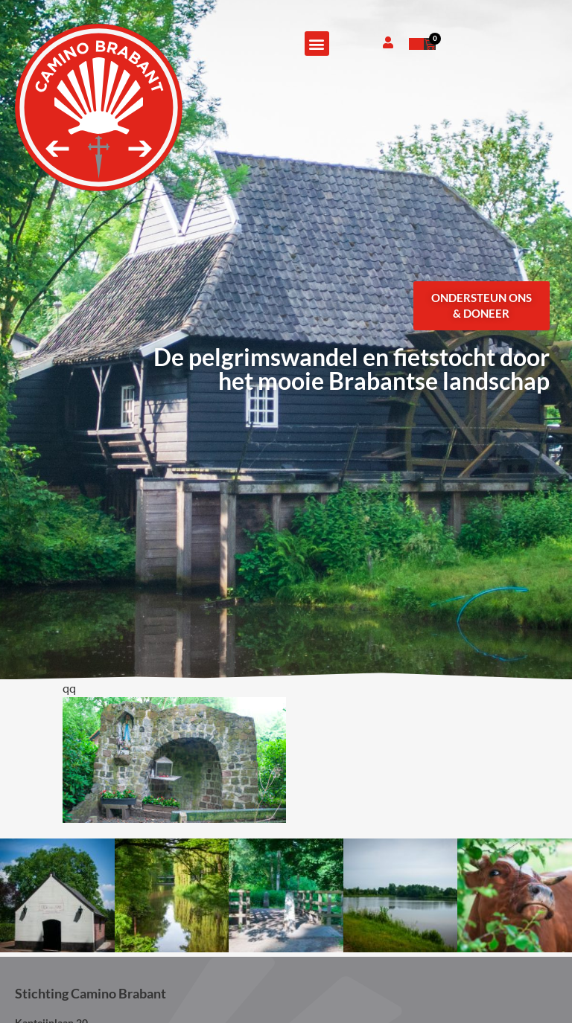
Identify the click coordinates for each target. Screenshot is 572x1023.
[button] (317, 43)
